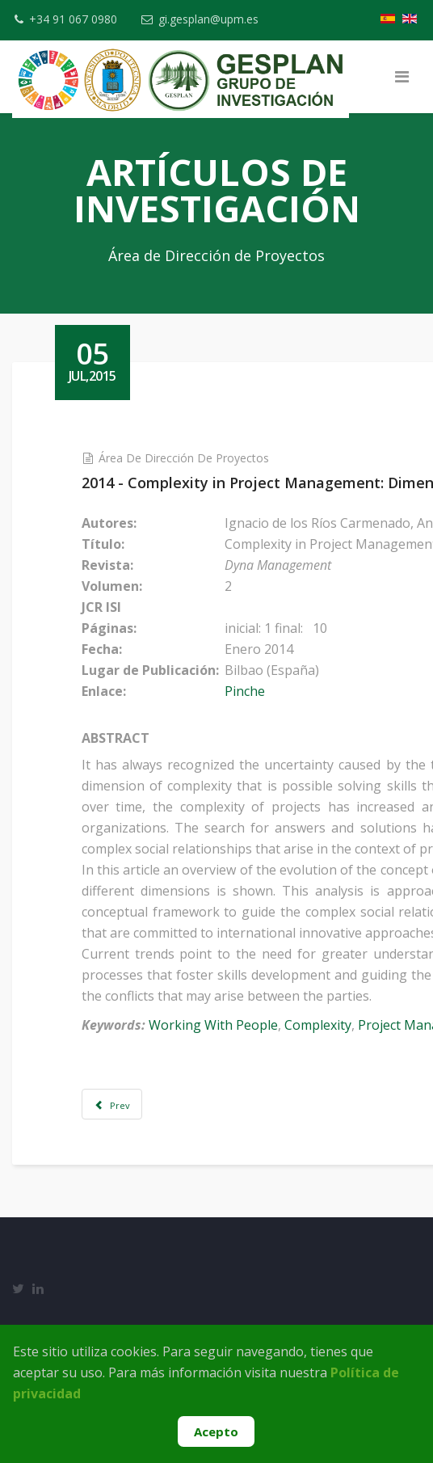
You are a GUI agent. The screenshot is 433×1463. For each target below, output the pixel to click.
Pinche (258, 691)
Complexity (331, 1025)
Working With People (227, 1025)
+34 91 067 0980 (73, 19)
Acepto (216, 1431)
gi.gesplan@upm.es (211, 19)
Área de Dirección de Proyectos (197, 458)
